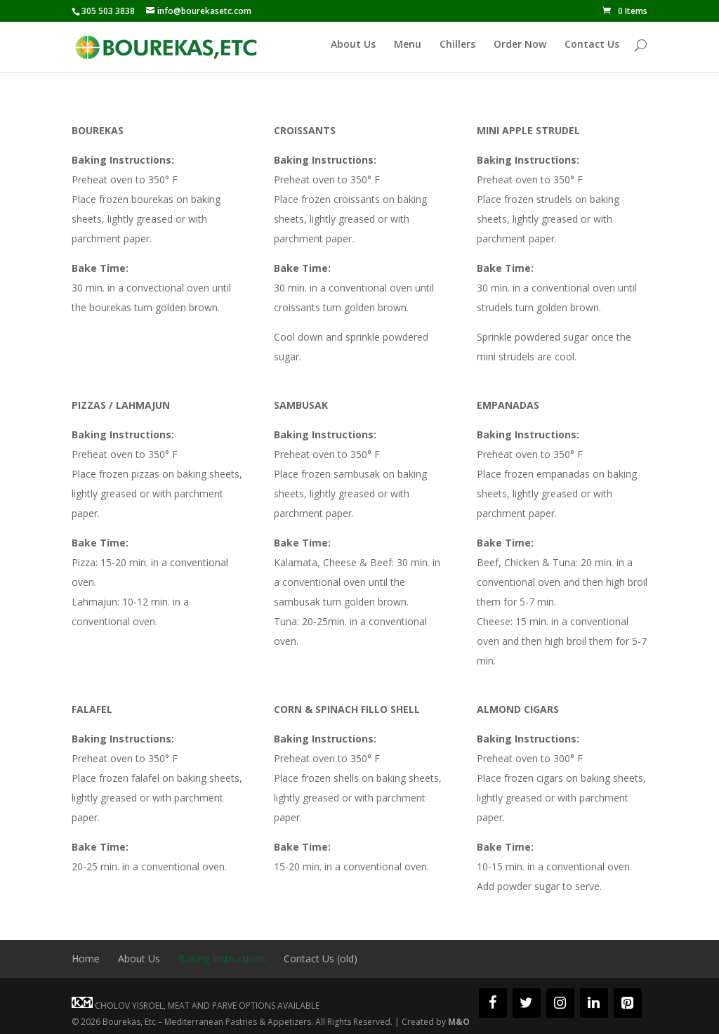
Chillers (457, 50)
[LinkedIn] (594, 1003)
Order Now (520, 50)
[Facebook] (493, 1003)
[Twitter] (527, 1003)
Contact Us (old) (320, 958)
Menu (407, 50)
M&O (459, 1022)
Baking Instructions (221, 958)
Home (86, 958)
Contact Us (592, 50)
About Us (353, 50)
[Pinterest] (628, 1003)
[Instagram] (560, 1003)
